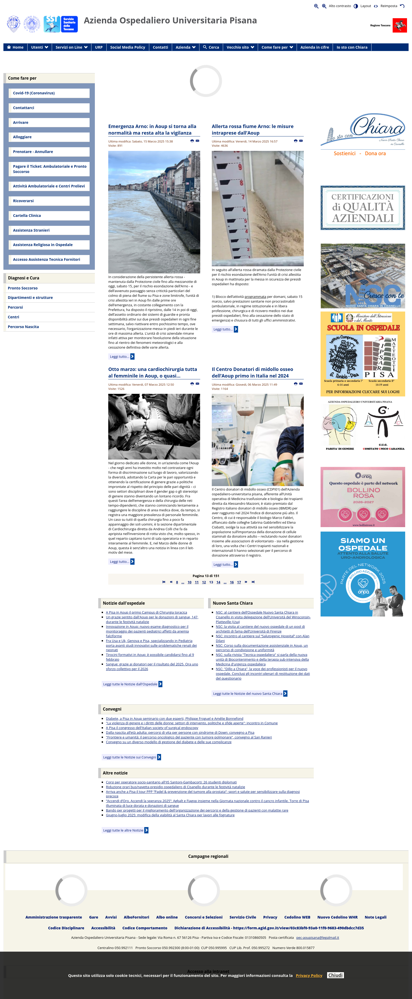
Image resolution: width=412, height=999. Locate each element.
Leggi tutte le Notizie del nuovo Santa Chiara (247, 693)
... (182, 582)
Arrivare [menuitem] (20, 122)
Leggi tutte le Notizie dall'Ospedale (130, 684)
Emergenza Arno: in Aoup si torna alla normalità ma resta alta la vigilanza (152, 129)
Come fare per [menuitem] (275, 47)
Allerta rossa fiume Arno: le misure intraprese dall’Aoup (252, 129)
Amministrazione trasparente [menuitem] (53, 917)
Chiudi (335, 975)
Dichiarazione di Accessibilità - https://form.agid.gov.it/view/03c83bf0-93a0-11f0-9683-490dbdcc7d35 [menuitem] (269, 928)
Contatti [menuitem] (160, 47)
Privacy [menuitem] (270, 917)
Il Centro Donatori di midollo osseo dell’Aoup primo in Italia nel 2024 (252, 372)
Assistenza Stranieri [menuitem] (31, 230)
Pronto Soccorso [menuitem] (23, 288)
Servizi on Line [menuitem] (69, 47)
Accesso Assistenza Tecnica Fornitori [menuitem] (46, 259)
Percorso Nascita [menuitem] (23, 326)
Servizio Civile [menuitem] (243, 917)
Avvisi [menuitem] (111, 917)
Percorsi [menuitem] (15, 307)
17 (239, 582)
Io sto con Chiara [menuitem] (352, 47)
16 (232, 582)
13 (211, 582)
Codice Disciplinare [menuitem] (66, 928)
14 (218, 582)
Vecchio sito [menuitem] (238, 47)
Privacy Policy (309, 975)
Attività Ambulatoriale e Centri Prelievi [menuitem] (49, 186)
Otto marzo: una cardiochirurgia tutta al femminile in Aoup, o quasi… (152, 372)
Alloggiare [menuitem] (22, 136)
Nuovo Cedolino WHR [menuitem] (337, 917)
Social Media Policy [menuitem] (127, 47)
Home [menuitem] (18, 47)
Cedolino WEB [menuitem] (297, 917)
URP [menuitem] (99, 47)
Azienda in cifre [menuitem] (315, 47)
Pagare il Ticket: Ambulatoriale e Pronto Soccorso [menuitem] (50, 169)
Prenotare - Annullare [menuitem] (33, 151)
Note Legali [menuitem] (376, 917)
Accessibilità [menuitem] (103, 928)
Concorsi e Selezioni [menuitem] (204, 917)
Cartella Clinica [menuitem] (27, 215)
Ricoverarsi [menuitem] (23, 200)
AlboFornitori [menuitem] (136, 917)
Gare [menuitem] (93, 917)
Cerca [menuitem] (214, 47)
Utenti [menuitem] (37, 47)
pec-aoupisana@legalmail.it (317, 937)
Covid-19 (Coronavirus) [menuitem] (34, 92)
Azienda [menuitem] (183, 47)
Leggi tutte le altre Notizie (123, 830)
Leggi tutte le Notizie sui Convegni (129, 757)
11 (197, 582)
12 (204, 582)
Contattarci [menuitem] (23, 107)
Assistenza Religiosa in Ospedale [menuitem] (43, 244)
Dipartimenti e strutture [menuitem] (30, 297)
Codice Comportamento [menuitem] (144, 928)
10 (190, 582)
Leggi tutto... (120, 356)
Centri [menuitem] (13, 316)
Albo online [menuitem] (167, 917)
